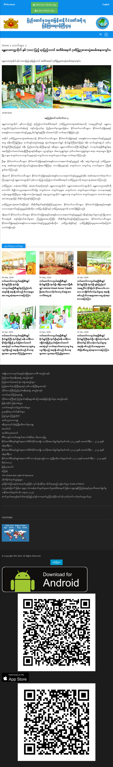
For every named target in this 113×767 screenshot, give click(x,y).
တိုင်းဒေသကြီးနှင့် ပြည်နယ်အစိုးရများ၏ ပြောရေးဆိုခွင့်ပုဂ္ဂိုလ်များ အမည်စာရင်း (35, 399)
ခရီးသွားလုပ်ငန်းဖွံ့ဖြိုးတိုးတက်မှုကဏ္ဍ (18, 424)
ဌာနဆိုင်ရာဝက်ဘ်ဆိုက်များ (13, 412)
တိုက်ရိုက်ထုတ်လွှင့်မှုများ (12, 479)
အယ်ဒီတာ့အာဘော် (10, 433)
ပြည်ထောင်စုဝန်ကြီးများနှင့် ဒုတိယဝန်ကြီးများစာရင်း (24, 386)
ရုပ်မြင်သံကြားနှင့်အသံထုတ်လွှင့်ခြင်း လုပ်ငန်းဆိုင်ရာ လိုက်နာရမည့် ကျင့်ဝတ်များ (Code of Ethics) (43, 484)
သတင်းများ (18, 46)
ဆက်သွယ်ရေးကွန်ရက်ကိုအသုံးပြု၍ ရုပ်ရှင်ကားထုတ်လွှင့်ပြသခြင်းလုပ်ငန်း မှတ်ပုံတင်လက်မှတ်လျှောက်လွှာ (47, 496)
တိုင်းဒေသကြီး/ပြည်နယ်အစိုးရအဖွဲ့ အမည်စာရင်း (22, 390)
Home (5, 46)
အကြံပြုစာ (56, 562)
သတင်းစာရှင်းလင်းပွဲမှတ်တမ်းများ (16, 407)
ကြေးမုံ (5, 471)
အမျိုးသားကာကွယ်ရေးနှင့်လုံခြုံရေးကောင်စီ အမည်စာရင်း (26, 373)
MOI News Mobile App (46, 5)
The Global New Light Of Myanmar (17, 475)
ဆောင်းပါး (6, 428)
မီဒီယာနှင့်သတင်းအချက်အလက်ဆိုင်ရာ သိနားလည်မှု (24, 437)
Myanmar (9, 4)
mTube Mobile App (45, 11)
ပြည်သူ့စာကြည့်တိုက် (11, 416)
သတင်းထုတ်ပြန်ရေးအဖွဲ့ (12, 395)
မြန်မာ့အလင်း (7, 467)
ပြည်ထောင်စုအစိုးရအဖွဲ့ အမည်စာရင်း (17, 378)
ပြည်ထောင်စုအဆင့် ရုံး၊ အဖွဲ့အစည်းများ (18, 382)
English (106, 4)
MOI (15, 556)
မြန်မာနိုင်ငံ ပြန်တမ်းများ (12, 403)
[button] (56, 86)
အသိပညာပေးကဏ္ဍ (10, 420)
